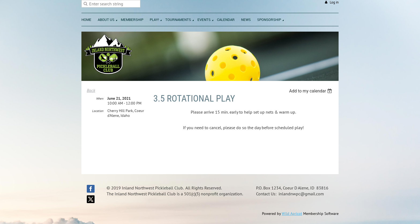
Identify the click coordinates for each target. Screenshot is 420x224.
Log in (334, 2)
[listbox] (311, 91)
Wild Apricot (292, 213)
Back (91, 90)
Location (97, 111)
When (99, 98)
